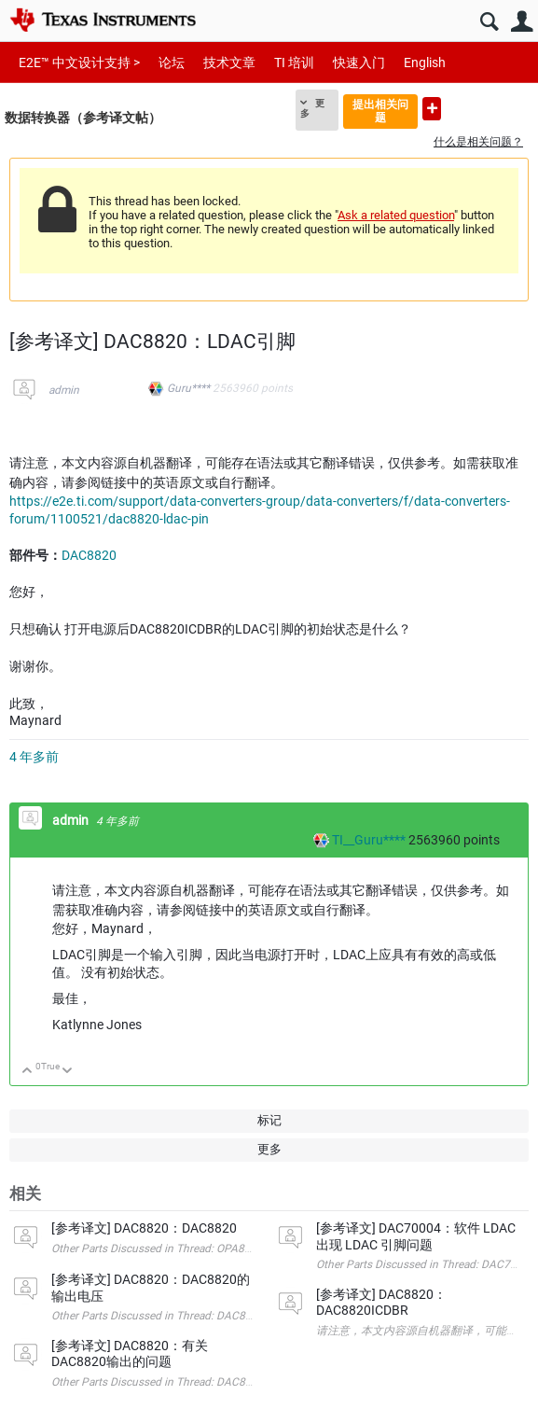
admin (63, 390)
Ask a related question (396, 215)
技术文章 (229, 62)
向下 (68, 1072)
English (425, 62)
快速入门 (359, 62)
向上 (27, 1072)
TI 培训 (294, 62)
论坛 (172, 62)
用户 (521, 22)
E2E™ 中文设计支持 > (79, 62)
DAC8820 (89, 555)
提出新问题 (431, 108)
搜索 (489, 22)
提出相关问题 (380, 110)
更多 (312, 108)
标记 (269, 1120)
